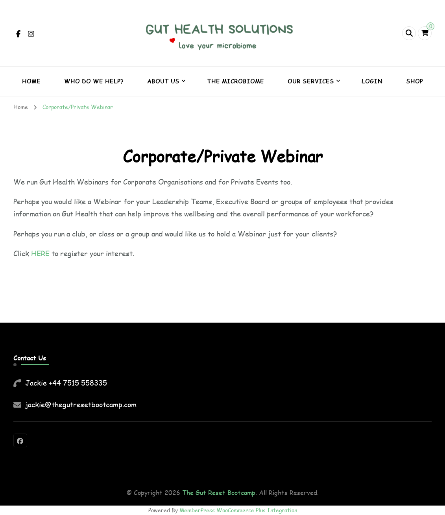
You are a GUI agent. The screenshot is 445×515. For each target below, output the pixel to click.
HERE (40, 253)
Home (31, 81)
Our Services (311, 81)
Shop (414, 81)
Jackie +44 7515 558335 (66, 383)
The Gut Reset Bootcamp (218, 492)
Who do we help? (94, 81)
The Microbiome (235, 81)
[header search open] (409, 33)
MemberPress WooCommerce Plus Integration (238, 510)
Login (372, 81)
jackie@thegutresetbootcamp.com (81, 404)
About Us (163, 81)
